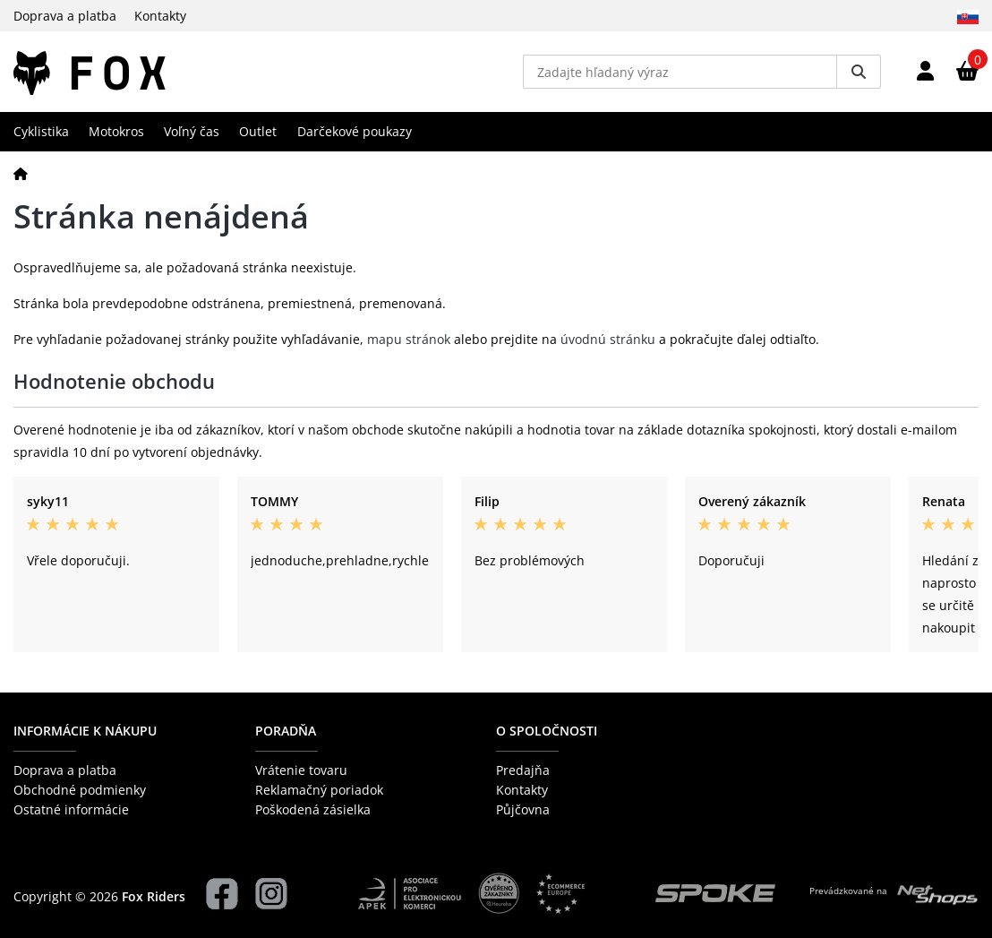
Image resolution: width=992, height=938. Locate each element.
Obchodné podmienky (79, 789)
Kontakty (160, 15)
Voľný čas (191, 131)
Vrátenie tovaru (301, 770)
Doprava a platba (64, 15)
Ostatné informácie (71, 809)
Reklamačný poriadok (319, 789)
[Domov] (20, 173)
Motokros (116, 131)
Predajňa (523, 770)
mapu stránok (408, 339)
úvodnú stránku (607, 339)
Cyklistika (41, 131)
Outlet (258, 131)
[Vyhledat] (858, 72)
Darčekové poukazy (354, 131)
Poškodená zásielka (313, 809)
